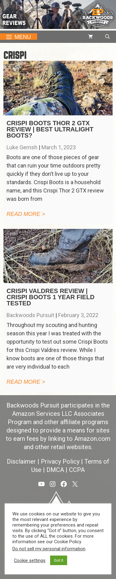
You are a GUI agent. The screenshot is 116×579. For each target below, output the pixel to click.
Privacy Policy (60, 461)
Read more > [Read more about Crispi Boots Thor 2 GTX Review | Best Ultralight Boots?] (25, 214)
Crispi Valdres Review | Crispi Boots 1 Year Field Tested (50, 297)
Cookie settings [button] (29, 560)
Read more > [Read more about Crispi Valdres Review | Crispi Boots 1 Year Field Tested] (25, 382)
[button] (107, 37)
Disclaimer (21, 461)
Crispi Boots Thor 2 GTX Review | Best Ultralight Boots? (49, 129)
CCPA (77, 470)
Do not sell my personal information (48, 549)
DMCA (55, 470)
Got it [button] (58, 560)
